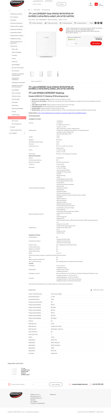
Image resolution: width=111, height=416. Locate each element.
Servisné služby (16, 99)
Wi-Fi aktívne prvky (16, 117)
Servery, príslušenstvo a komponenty (16, 42)
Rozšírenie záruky (16, 96)
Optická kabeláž (16, 64)
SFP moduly (15, 102)
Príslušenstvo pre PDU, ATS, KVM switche (17, 86)
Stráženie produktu (81, 23)
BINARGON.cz (92, 412)
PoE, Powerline (15, 70)
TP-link (65, 19)
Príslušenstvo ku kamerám (18, 82)
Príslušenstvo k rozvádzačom (15, 78)
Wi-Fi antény (15, 121)
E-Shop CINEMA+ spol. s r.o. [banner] (17, 3)
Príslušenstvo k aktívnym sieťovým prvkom (18, 74)
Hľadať (61, 4)
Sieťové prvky (13, 46)
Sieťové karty (15, 105)
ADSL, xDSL (15, 49)
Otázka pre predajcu (67, 23)
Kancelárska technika (15, 32)
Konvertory (14, 61)
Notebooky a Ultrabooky (16, 29)
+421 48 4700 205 (48, 1)
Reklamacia (53, 394)
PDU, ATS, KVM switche (18, 67)
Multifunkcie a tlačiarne (16, 14)
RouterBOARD (15, 90)
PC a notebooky (14, 17)
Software (12, 127)
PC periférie (13, 20)
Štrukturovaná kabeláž (17, 108)
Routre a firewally (16, 93)
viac (80, 32)
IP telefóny (14, 55)
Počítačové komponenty (16, 23)
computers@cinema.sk (38, 1)
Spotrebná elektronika (15, 130)
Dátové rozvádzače (16, 52)
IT (17, 10)
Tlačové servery (16, 114)
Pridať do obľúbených (37, 23)
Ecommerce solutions (82, 412)
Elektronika (17, 133)
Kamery (14, 58)
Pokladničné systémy (15, 38)
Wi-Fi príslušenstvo (17, 124)
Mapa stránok (100, 412)
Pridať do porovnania (52, 23)
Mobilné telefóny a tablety (16, 26)
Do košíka (96, 43)
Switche (14, 111)
